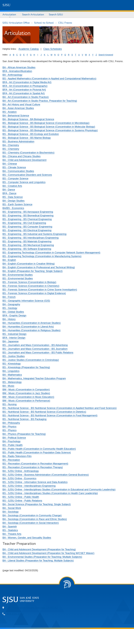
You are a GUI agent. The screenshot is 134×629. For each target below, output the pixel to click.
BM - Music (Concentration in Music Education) (28, 397)
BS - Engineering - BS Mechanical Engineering (28, 245)
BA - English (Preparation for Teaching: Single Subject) (32, 271)
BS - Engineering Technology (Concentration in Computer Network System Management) (51, 252)
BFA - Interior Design (13, 337)
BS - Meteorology (12, 382)
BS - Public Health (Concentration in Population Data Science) (36, 452)
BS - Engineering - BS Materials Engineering (26, 241)
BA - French (9, 297)
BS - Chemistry (10, 149)
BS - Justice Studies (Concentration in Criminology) (30, 360)
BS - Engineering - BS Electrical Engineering (26, 230)
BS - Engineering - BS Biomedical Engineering (27, 215)
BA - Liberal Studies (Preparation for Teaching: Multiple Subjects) (38, 560)
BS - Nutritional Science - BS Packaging (24, 419)
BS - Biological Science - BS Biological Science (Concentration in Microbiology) (45, 123)
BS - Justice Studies (13, 356)
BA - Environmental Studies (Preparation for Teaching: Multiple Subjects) (42, 557)
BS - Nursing (9, 404)
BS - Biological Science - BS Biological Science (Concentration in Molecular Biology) (48, 126)
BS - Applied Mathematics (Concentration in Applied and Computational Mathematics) (49, 78)
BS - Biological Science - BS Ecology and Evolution (30, 134)
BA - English (9, 260)
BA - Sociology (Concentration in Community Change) (32, 515)
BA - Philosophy (11, 423)
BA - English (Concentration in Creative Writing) (28, 263)
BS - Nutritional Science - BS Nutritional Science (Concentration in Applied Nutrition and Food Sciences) (59, 408)
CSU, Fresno (65, 22)
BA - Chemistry (10, 145)
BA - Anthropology (12, 74)
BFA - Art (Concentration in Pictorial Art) (24, 89)
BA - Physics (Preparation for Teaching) (24, 434)
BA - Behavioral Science (15, 115)
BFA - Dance (9, 193)
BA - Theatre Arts (11, 534)
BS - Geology (9, 308)
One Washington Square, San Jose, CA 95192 (32, 607)
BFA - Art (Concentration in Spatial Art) (23, 93)
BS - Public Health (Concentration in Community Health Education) (39, 448)
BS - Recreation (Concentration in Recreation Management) (35, 463)
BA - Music (8, 386)
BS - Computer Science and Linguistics (23, 182)
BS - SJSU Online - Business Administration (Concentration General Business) (45, 474)
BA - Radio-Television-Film (17, 456)
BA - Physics (9, 426)
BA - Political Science (14, 437)
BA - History (9, 319)
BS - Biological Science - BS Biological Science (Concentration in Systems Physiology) (50, 130)
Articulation (9, 14)
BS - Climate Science (14, 167)
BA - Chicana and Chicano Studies (21, 156)
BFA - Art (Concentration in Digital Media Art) (26, 82)
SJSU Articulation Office (16, 22)
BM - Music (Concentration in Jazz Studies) (26, 393)
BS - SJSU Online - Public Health (20, 497)
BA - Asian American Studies (18, 108)
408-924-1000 (15, 613)
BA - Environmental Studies (17, 274)
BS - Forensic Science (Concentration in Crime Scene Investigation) (39, 289)
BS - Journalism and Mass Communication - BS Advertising (35, 345)
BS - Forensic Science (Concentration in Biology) (29, 282)
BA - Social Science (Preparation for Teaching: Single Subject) (36, 504)
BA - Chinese (9, 163)
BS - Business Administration (18, 141)
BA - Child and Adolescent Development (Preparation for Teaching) (39, 549)
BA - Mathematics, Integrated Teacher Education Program (34, 378)
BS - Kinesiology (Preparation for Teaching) (26, 367)
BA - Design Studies (13, 200)
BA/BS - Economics (13, 208)
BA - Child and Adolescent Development (24, 160)
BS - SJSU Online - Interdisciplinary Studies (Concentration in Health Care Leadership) (50, 493)
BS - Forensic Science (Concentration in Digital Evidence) (34, 293)
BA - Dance (8, 189)
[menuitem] (10, 15)
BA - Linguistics (10, 371)
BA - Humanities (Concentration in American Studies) (31, 323)
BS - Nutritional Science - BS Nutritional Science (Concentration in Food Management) (49, 415)
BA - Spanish (9, 526)
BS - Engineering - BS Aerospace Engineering (27, 211)
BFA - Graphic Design (14, 315)
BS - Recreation (11, 460)
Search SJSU (56, 14)
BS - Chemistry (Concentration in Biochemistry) (28, 152)
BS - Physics (9, 430)
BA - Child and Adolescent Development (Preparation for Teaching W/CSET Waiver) (48, 553)
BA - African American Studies (18, 67)
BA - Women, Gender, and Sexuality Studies (26, 537)
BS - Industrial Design (14, 334)
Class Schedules (52, 49)
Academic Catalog (28, 49)
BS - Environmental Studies (17, 278)
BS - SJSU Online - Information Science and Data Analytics (34, 482)
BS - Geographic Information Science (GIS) (26, 300)
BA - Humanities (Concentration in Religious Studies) (31, 330)
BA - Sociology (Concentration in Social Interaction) (30, 522)
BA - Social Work (11, 508)
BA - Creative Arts (12, 186)
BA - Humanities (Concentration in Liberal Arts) (28, 326)
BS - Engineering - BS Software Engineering (26, 249)
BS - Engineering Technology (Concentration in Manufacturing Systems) (41, 256)
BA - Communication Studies (18, 171)
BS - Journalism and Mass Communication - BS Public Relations (37, 352)
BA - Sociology (10, 511)
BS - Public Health (12, 445)
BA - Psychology (11, 441)
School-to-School (44, 22)
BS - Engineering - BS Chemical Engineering (27, 219)
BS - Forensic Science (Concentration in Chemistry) (30, 286)
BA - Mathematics (12, 374)
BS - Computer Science (15, 178)
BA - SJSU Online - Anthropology (20, 471)
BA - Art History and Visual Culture (21, 104)
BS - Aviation (9, 112)
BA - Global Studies (13, 311)
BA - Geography (11, 304)
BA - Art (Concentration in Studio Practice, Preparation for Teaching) (39, 100)
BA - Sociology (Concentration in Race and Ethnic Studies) (34, 519)
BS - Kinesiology (11, 363)
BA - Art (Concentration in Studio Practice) (25, 97)
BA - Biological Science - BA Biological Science (28, 119)
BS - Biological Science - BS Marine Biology (26, 137)
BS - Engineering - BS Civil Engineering (24, 223)
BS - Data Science (12, 197)
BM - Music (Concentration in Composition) (26, 389)
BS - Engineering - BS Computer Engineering (27, 226)
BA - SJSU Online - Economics (19, 478)
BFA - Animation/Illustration (17, 71)
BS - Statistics (10, 530)
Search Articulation (33, 14)
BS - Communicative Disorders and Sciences (27, 174)
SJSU (6, 5)
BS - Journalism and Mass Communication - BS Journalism (34, 348)
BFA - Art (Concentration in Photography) (24, 86)
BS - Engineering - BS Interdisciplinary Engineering (30, 237)
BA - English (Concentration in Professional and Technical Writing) (38, 267)
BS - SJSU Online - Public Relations (22, 500)
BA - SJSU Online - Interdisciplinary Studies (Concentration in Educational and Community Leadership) (58, 489)
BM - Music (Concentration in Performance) (26, 400)
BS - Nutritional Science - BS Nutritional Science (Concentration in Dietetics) (44, 411)
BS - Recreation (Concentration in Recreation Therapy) (32, 467)
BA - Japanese (10, 341)
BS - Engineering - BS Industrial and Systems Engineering (34, 234)
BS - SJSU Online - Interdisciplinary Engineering (29, 485)
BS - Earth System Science (17, 204)
